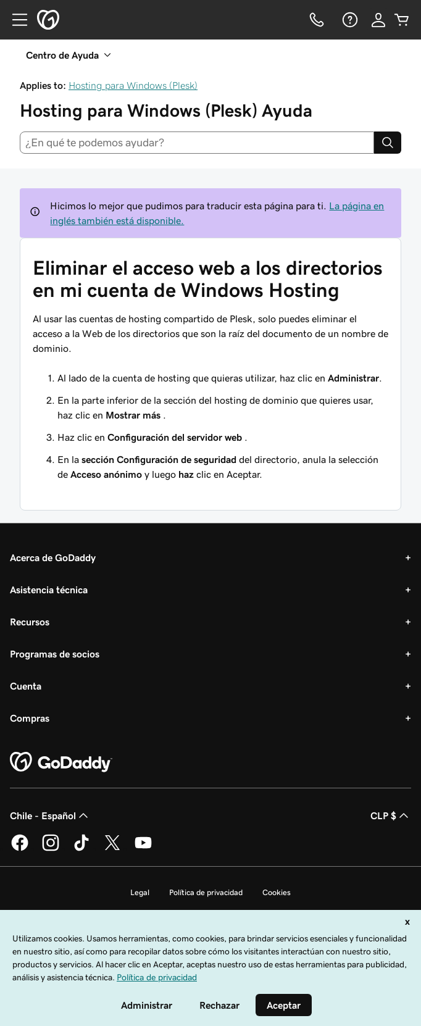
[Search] (387, 142)
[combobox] (197, 142)
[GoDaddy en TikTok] (81, 849)
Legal (139, 892)
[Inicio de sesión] (378, 19)
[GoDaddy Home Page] (61, 762)
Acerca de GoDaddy (53, 557)
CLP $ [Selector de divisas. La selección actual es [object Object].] (390, 815)
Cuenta (25, 686)
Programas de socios (54, 654)
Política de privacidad (206, 892)
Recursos (29, 622)
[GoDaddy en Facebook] (20, 849)
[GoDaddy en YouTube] (143, 849)
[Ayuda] (348, 20)
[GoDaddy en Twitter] (112, 849)
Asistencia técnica (49, 589)
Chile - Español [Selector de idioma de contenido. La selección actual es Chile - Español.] (50, 815)
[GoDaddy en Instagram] (50, 849)
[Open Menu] (15, 20)
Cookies (276, 892)
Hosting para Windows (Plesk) (133, 85)
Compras (29, 718)
